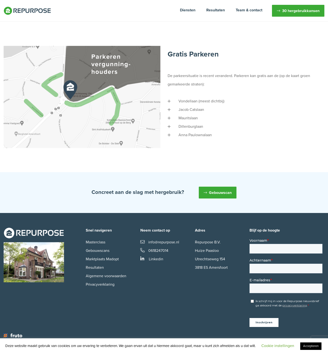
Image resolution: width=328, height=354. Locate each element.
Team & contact (249, 10)
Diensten (187, 10)
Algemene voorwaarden (106, 276)
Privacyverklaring (100, 284)
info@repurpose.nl (159, 242)
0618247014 (154, 250)
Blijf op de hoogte (265, 230)
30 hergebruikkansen (301, 10)
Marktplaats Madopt (102, 259)
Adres (200, 230)
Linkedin (151, 259)
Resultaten (215, 10)
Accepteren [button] (311, 346)
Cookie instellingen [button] (277, 345)
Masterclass (95, 242)
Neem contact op (155, 230)
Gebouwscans (97, 250)
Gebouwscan (220, 192)
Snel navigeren (99, 230)
